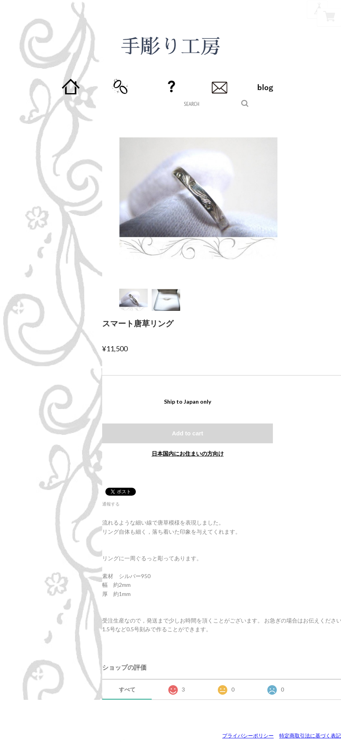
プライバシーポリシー (248, 735)
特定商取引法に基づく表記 (310, 735)
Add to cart (187, 433)
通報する (111, 503)
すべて (127, 689)
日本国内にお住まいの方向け (188, 453)
